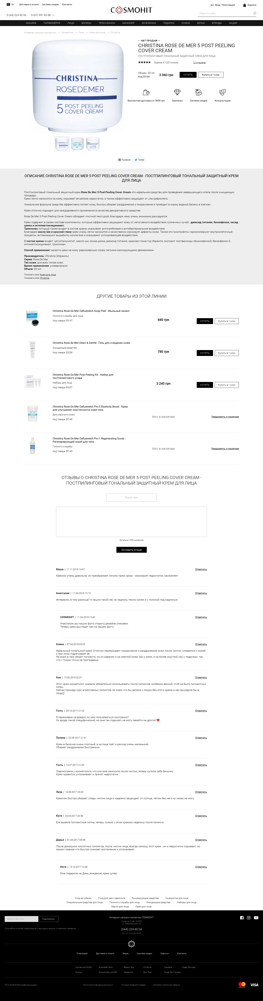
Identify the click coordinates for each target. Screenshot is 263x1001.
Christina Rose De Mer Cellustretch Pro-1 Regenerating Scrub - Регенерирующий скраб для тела (89, 440)
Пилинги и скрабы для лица (68, 315)
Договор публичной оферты (166, 985)
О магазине (82, 953)
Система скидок (144, 953)
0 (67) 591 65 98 (41, 15)
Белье (201, 23)
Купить (188, 74)
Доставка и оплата (105, 953)
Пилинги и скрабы (63, 446)
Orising (78, 972)
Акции (233, 23)
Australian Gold (106, 967)
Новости (165, 953)
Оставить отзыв (131, 549)
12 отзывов (199, 62)
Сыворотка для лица (177, 898)
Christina (44, 278)
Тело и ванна (107, 23)
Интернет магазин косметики (40, 32)
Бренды (217, 23)
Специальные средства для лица (85, 902)
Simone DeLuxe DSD (108, 972)
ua (12, 4)
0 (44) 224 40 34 (16, 15)
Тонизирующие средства (145, 898)
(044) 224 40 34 (131, 929)
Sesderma (128, 972)
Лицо (71, 23)
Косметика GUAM (83, 967)
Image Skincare (188, 967)
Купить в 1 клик (211, 74)
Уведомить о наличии (225, 416)
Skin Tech (147, 972)
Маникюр (128, 23)
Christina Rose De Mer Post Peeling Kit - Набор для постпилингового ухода (83, 376)
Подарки (168, 23)
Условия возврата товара (133, 985)
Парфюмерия (52, 23)
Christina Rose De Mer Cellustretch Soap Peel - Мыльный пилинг (91, 310)
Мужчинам (149, 23)
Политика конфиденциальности (98, 985)
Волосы (86, 23)
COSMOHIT (131, 10)
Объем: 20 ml (146, 74)
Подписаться (48, 919)
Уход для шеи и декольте (111, 898)
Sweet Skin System (172, 972)
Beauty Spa (129, 967)
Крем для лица (48, 274)
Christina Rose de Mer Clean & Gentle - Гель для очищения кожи (91, 342)
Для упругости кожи (64, 414)
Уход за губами (83, 898)
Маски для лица (120, 906)
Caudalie (168, 967)
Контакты (182, 953)
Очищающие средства (65, 347)
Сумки (186, 23)
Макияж (31, 23)
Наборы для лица (62, 382)
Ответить (201, 569)
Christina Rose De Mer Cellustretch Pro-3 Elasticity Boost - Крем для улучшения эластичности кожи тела (90, 408)
